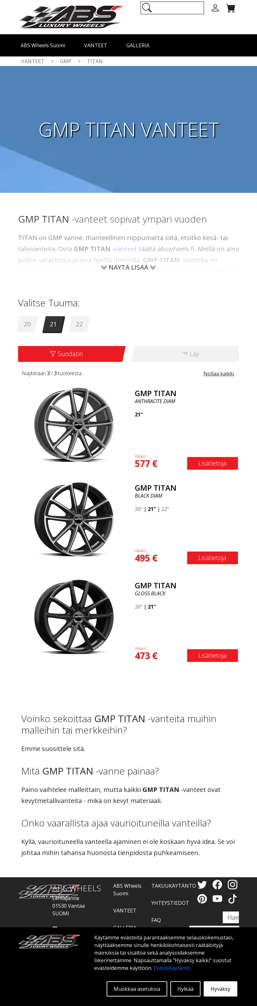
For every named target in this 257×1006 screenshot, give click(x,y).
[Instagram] (232, 884)
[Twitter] (203, 884)
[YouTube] (218, 899)
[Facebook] (218, 884)
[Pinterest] (203, 899)
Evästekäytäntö (172, 967)
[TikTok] (232, 899)
